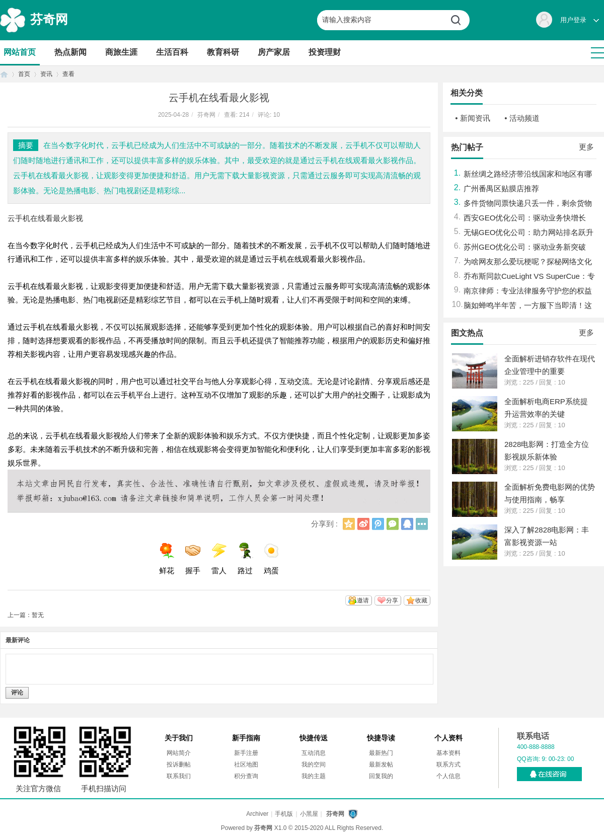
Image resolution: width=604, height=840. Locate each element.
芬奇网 (49, 19)
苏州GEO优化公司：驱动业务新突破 (525, 247)
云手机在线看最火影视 (45, 218)
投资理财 (325, 52)
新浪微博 (363, 524)
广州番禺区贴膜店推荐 (501, 188)
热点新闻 (70, 52)
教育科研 (223, 52)
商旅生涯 (121, 52)
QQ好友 (407, 524)
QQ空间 (349, 524)
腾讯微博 (378, 524)
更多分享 (422, 524)
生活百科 (172, 52)
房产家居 (274, 52)
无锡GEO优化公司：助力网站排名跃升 (528, 232)
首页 (4, 74)
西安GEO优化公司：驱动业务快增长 (525, 217)
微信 (393, 524)
